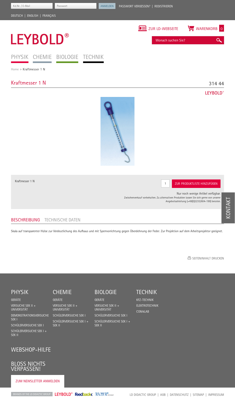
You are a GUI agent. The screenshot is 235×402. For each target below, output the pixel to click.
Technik (146, 292)
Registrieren (163, 6)
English (32, 15)
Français (49, 15)
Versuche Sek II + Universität (23, 307)
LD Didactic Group (143, 394)
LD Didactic (32, 394)
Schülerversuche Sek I (27, 325)
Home (15, 69)
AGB (163, 394)
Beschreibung (25, 220)
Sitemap (198, 394)
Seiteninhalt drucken (208, 258)
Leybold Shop (64, 394)
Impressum (216, 394)
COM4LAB (142, 311)
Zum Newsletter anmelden (38, 381)
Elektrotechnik (147, 305)
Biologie (106, 292)
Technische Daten (63, 220)
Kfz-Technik (145, 300)
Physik (19, 292)
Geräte (16, 300)
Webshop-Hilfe (31, 349)
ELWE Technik (104, 394)
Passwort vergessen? (134, 6)
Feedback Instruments (84, 394)
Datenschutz (179, 394)
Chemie (62, 292)
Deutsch (17, 15)
